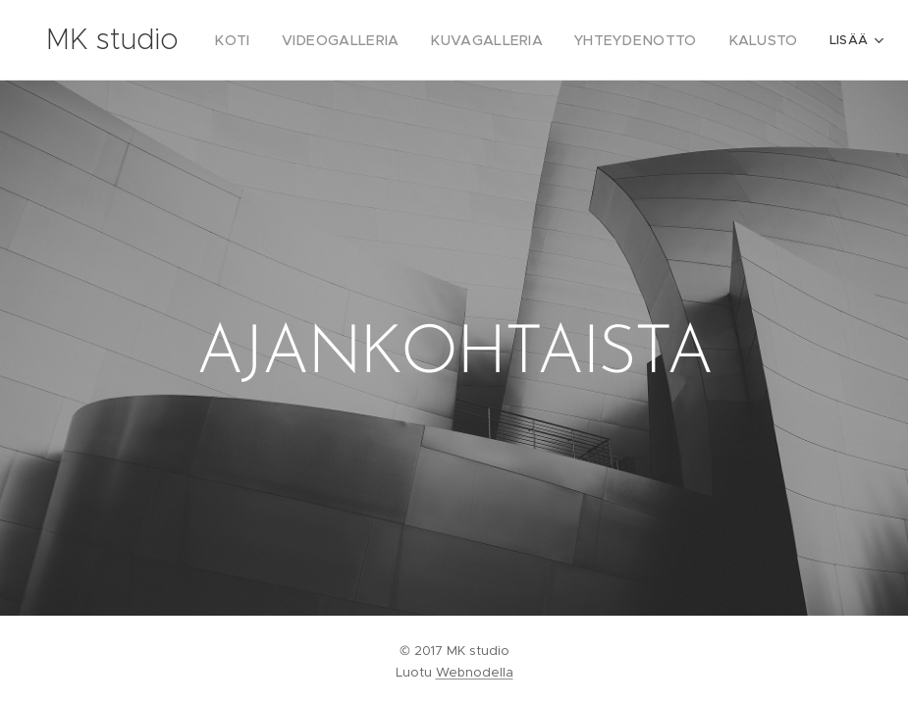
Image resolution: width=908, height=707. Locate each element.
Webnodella (474, 672)
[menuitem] (261, 40)
